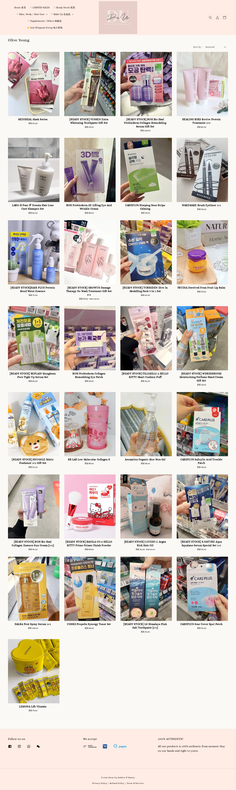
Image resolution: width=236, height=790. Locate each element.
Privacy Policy (99, 783)
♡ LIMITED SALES (40, 7)
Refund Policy (117, 783)
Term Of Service (135, 783)
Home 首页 (20, 7)
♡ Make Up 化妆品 (61, 14)
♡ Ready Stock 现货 (64, 7)
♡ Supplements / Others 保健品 (45, 21)
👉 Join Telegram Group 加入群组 (45, 27)
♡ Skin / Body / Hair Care (30, 14)
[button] (210, 17)
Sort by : (197, 47)
